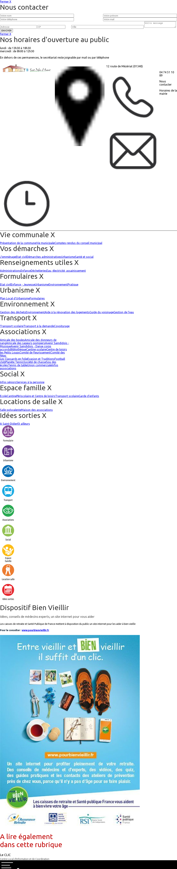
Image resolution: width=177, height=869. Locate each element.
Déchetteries (38, 271)
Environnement (58, 285)
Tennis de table (17, 366)
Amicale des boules (12, 341)
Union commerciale (39, 366)
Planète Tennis (14, 363)
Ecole (3, 397)
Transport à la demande (38, 327)
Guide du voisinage (101, 313)
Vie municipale (45, 244)
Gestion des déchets (13, 313)
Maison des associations (37, 410)
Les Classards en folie (13, 359)
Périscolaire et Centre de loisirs (35, 397)
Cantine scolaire (36, 350)
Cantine (11, 397)
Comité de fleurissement (35, 353)
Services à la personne (30, 383)
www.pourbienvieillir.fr (35, 631)
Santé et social (84, 257)
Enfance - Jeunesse (23, 285)
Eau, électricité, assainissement (66, 271)
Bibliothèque (18, 350)
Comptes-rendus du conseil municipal (78, 244)
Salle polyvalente (10, 410)
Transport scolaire (11, 327)
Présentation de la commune (18, 244)
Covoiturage (62, 327)
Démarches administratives (44, 257)
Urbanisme (68, 257)
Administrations (10, 271)
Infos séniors (8, 383)
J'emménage (8, 257)
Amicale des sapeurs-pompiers (25, 344)
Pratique (73, 285)
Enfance (26, 271)
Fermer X (5, 1)
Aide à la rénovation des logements (67, 313)
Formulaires (37, 299)
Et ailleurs (23, 424)
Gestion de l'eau (124, 313)
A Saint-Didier (8, 424)
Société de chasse (35, 363)
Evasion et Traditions (41, 359)
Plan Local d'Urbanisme (15, 299)
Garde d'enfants (89, 397)
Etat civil (21, 257)
